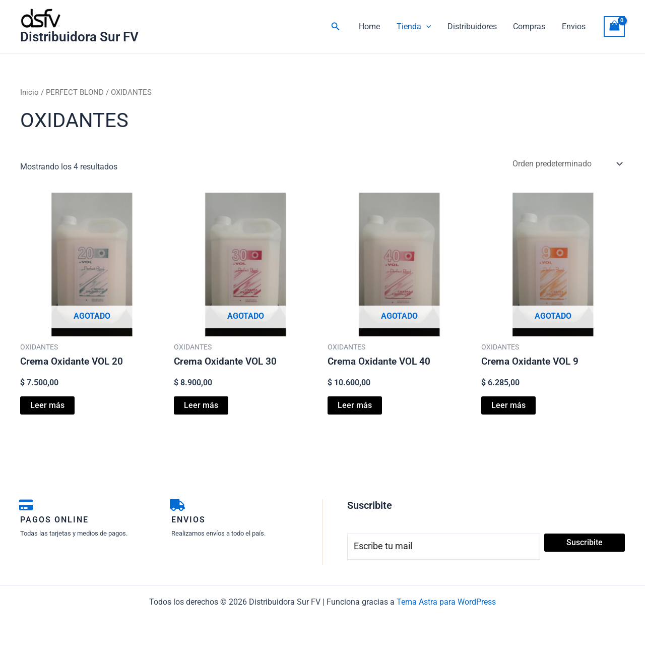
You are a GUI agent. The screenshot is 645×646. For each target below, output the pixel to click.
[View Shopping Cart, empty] (614, 26)
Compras (529, 26)
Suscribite (584, 542)
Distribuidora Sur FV (79, 36)
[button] (337, 26)
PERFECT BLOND (75, 92)
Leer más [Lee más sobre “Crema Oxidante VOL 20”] (47, 405)
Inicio (29, 92)
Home (370, 26)
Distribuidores (472, 26)
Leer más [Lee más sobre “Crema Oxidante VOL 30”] (201, 405)
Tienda (415, 27)
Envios (574, 26)
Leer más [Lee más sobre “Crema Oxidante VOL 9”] (508, 405)
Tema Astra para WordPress (446, 602)
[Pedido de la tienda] (566, 163)
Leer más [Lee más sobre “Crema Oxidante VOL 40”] (355, 405)
